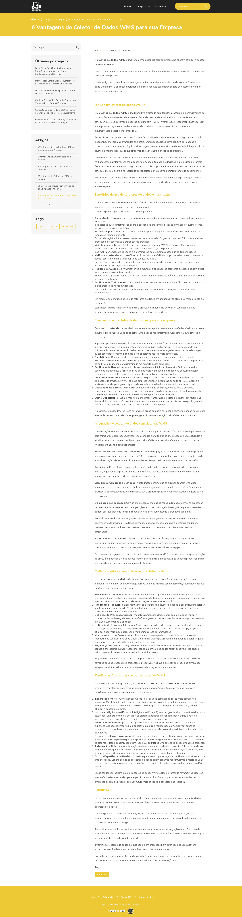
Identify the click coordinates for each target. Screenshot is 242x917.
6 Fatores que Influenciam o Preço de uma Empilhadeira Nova (56, 187)
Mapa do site (145, 897)
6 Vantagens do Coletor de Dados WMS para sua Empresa (57, 197)
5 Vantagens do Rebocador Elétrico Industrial (55, 178)
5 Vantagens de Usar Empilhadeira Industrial (55, 168)
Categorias (141, 6)
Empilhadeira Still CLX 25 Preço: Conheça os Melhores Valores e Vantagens (55, 121)
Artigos (41, 140)
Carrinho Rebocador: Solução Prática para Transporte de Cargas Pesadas (55, 102)
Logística (42, 226)
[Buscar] (205, 6)
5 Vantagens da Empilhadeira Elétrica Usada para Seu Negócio (56, 148)
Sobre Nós (160, 6)
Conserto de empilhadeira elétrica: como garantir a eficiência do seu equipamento (55, 111)
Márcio (104, 50)
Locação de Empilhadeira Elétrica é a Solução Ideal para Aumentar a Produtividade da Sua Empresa (53, 71)
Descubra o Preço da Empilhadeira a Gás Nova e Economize (55, 92)
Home (127, 6)
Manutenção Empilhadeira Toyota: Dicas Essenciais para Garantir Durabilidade (55, 82)
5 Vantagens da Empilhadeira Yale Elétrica (54, 158)
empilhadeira (68, 226)
